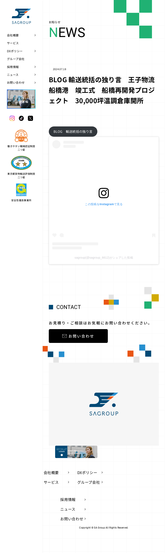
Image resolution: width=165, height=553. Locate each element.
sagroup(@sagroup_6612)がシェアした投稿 (104, 257)
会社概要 (13, 35)
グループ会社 (16, 59)
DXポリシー (15, 51)
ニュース (13, 75)
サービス (13, 43)
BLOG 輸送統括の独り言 (72, 131)
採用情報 (13, 67)
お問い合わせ (16, 82)
